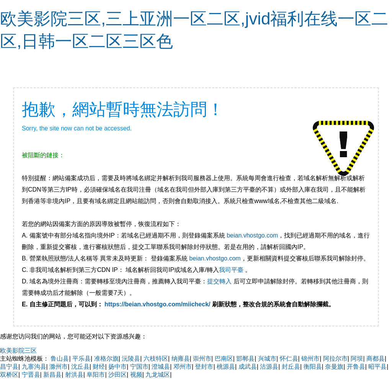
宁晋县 (31, 374)
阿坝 (357, 358)
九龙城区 (157, 374)
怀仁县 (289, 358)
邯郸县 (245, 358)
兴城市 (267, 358)
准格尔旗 (106, 358)
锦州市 (310, 358)
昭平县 (377, 366)
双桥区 (9, 374)
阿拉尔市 (335, 358)
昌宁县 (9, 366)
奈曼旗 (334, 366)
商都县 (375, 358)
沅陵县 (131, 358)
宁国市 (139, 366)
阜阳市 (96, 374)
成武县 (247, 366)
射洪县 (74, 374)
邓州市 (182, 366)
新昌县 (52, 374)
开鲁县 (356, 366)
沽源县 (269, 366)
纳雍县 (181, 358)
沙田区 (117, 374)
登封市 (204, 366)
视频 (136, 374)
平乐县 (81, 358)
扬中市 (117, 366)
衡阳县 (313, 366)
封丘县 (291, 366)
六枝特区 (156, 358)
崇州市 (202, 358)
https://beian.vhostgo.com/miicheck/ (158, 304)
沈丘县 (80, 366)
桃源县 (226, 366)
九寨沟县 (34, 366)
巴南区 (224, 358)
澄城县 (161, 366)
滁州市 (58, 366)
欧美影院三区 (18, 350)
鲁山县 (60, 358)
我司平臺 (232, 270)
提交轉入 (219, 281)
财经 (99, 366)
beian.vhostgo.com (252, 235)
